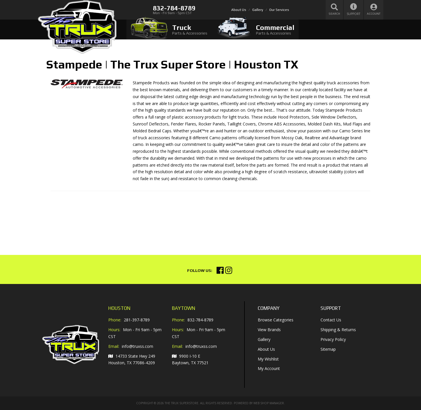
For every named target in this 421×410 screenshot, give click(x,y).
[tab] (169, 29)
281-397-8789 (137, 320)
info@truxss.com (137, 346)
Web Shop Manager (268, 403)
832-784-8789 (200, 320)
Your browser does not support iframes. (94, 218)
